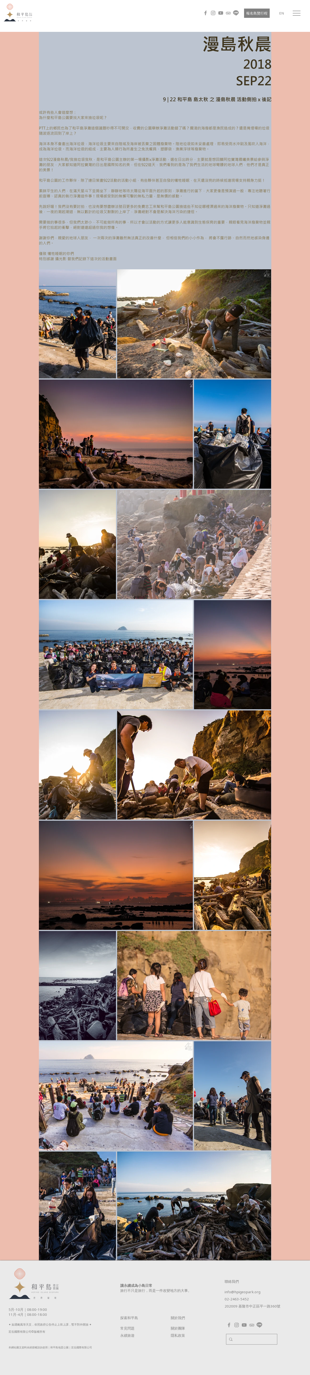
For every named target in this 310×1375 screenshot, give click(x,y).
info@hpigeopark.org (242, 1291)
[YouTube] (221, 13)
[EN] (281, 13)
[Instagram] (213, 13)
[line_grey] (236, 13)
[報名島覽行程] (257, 13)
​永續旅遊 (127, 1335)
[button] (297, 13)
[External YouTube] (98, 66)
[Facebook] (205, 13)
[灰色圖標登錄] (228, 13)
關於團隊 (178, 1328)
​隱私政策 (178, 1335)
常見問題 (127, 1328)
